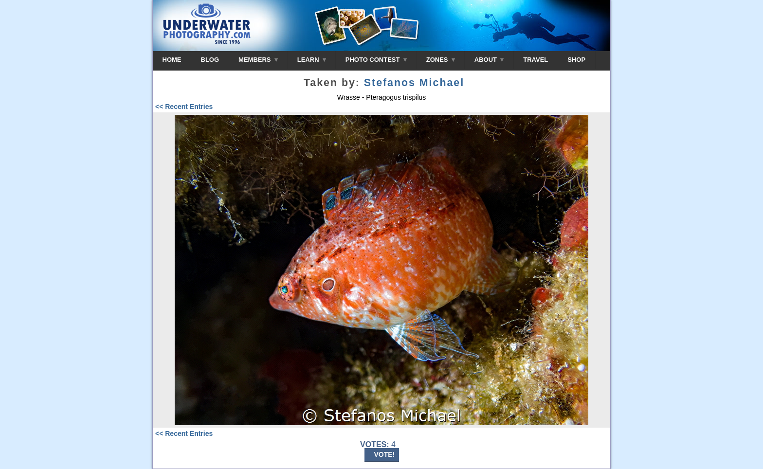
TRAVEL (535, 59)
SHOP (576, 59)
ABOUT (489, 59)
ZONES (440, 59)
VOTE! (384, 454)
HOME (172, 59)
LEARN (311, 59)
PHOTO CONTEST (376, 59)
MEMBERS (258, 59)
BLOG (210, 59)
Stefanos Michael (414, 83)
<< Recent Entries (184, 106)
